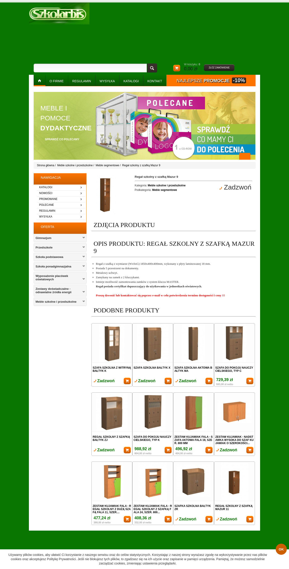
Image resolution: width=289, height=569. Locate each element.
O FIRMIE (57, 81)
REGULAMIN (81, 81)
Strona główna (45, 165)
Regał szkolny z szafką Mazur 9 (141, 165)
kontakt (154, 81)
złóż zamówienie (219, 67)
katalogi (45, 187)
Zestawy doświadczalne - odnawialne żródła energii (54, 290)
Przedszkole (44, 247)
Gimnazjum (43, 238)
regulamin (47, 210)
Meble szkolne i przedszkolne (75, 165)
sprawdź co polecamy (62, 139)
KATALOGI (131, 81)
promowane (48, 199)
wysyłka (45, 216)
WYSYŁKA (107, 81)
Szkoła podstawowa (49, 257)
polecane (46, 204)
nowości (46, 193)
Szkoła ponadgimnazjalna (53, 266)
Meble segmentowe (107, 165)
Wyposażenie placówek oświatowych (52, 277)
